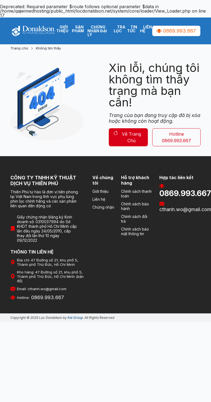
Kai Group (75, 318)
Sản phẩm (78, 29)
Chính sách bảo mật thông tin (135, 231)
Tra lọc (119, 29)
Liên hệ (146, 29)
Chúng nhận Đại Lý (97, 31)
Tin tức (132, 29)
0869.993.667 (176, 31)
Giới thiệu (62, 29)
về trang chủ (127, 137)
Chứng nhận (103, 207)
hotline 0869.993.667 (176, 137)
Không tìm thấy (48, 48)
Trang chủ (19, 48)
